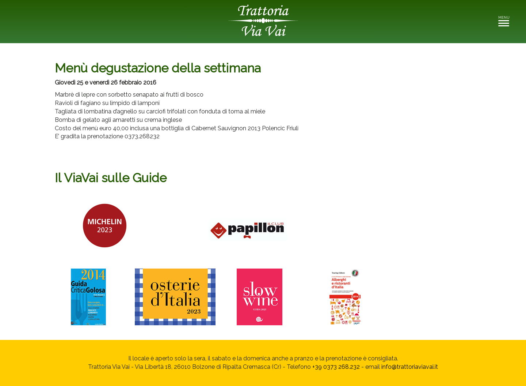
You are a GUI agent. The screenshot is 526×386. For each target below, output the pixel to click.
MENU (505, 20)
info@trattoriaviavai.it (409, 366)
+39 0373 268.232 (336, 366)
